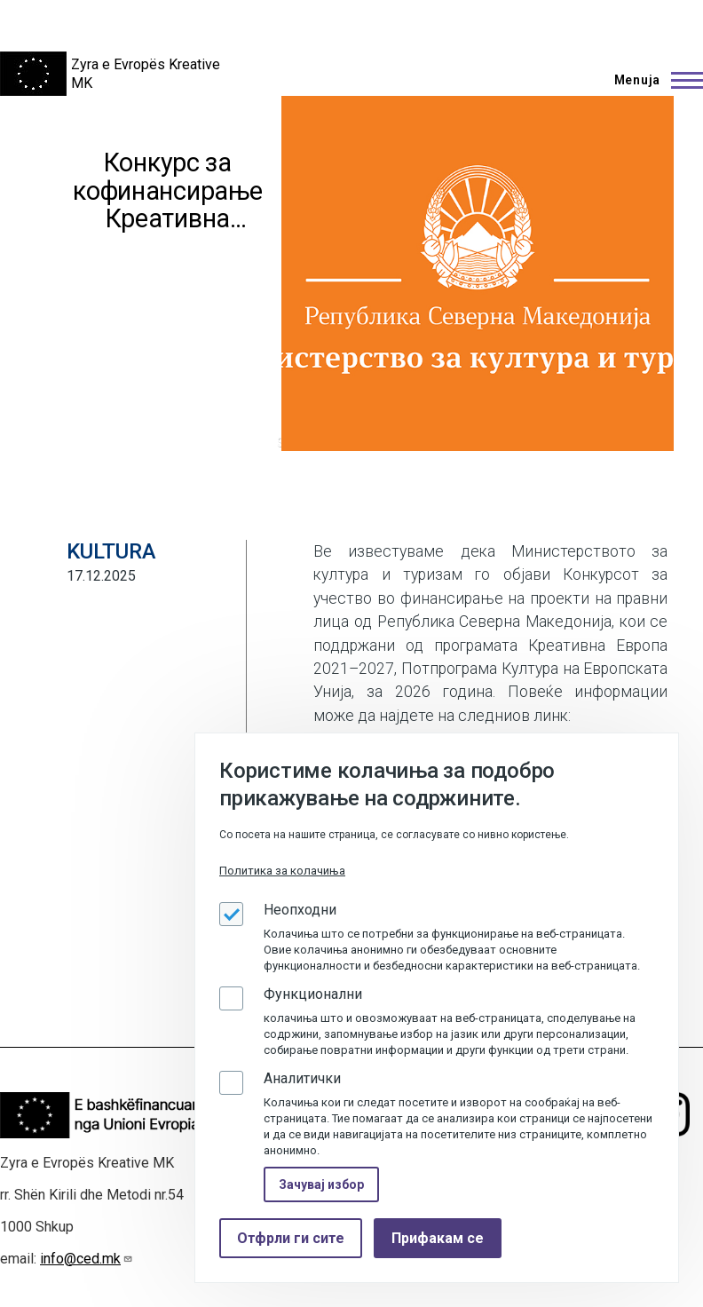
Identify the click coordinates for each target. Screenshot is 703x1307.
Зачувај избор (321, 1184)
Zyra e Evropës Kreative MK (145, 73)
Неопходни (300, 909)
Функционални (313, 994)
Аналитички (302, 1078)
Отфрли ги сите (290, 1238)
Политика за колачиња (282, 870)
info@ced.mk (86, 1258)
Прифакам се (437, 1238)
